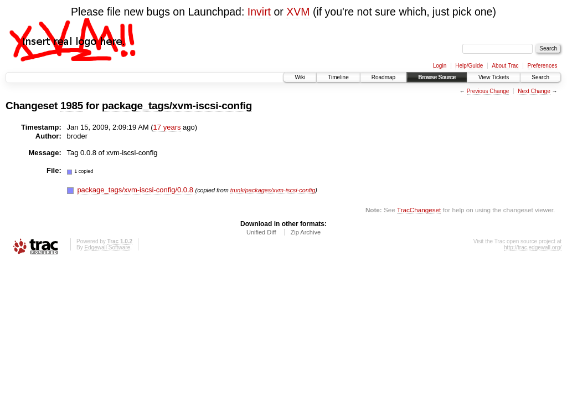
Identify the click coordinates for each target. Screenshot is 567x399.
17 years (167, 127)
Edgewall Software (107, 247)
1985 (71, 105)
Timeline (338, 77)
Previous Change (488, 91)
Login (439, 66)
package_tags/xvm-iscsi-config (177, 105)
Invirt (259, 12)
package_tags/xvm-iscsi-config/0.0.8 (136, 190)
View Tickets (493, 77)
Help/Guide (469, 66)
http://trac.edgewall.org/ (532, 247)
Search (540, 77)
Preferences (543, 66)
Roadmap (383, 77)
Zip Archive (306, 232)
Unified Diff (261, 232)
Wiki (300, 77)
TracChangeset (419, 209)
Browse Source (437, 77)
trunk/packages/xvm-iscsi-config (272, 190)
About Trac (505, 66)
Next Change (534, 91)
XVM (298, 12)
